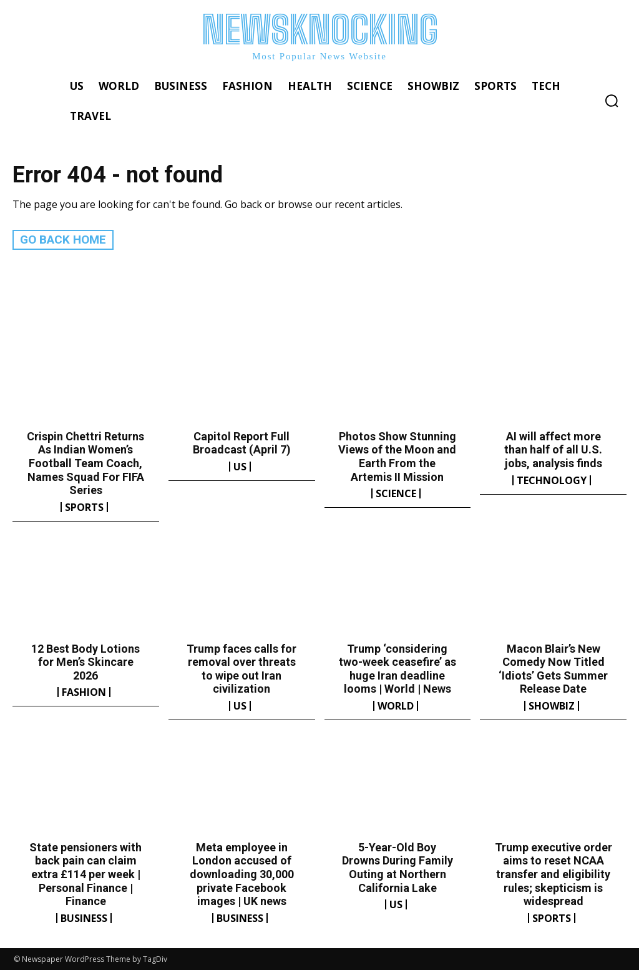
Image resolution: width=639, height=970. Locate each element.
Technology (552, 480)
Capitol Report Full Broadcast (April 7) (242, 442)
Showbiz (552, 705)
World (396, 705)
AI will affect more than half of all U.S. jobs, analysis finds (553, 449)
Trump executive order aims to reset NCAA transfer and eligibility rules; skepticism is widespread (553, 873)
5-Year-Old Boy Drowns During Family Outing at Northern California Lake (397, 867)
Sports (84, 507)
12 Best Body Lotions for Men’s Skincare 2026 (85, 661)
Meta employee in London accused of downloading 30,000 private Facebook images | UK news (242, 873)
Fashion (84, 692)
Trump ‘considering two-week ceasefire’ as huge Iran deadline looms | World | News (397, 668)
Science (396, 493)
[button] (612, 101)
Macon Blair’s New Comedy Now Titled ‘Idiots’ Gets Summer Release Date (553, 668)
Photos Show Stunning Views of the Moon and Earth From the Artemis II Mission (397, 456)
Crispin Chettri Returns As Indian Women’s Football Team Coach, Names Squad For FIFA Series (85, 462)
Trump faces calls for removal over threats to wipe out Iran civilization (241, 668)
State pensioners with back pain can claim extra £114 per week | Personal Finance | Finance (85, 873)
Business (84, 918)
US (239, 466)
